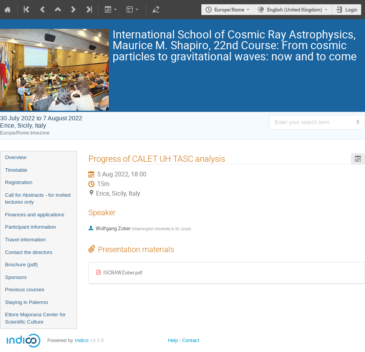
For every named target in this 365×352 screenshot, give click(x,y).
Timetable (16, 170)
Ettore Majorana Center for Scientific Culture (35, 318)
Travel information (25, 239)
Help (173, 340)
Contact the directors (28, 252)
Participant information (30, 227)
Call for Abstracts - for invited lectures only (37, 198)
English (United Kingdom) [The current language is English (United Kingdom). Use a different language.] (294, 9)
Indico (81, 340)
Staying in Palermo (26, 302)
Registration (18, 182)
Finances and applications (34, 215)
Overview (16, 157)
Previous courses (24, 289)
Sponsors (16, 277)
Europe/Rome (229, 9)
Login (351, 9)
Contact (190, 340)
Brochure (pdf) (21, 264)
